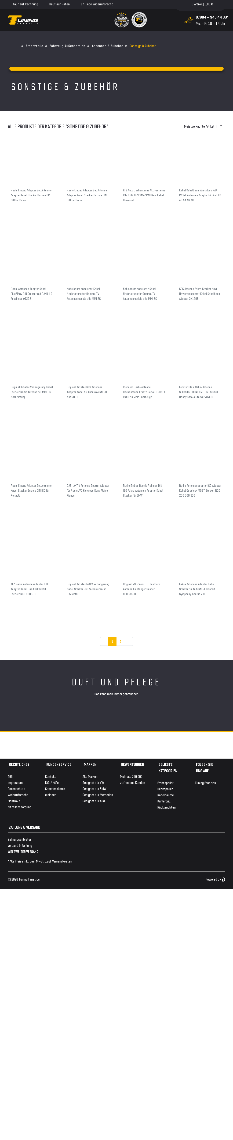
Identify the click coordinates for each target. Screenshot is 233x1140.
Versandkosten (62, 861)
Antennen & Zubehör (107, 45)
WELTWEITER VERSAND (23, 851)
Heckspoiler (165, 789)
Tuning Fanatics (205, 782)
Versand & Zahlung (20, 845)
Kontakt (50, 776)
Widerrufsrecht (18, 794)
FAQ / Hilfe (52, 782)
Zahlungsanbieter (19, 839)
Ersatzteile (34, 45)
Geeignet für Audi (94, 800)
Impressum (15, 782)
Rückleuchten (166, 807)
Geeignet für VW (93, 782)
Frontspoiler (165, 782)
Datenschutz (16, 788)
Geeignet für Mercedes (98, 794)
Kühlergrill (163, 801)
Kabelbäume (165, 795)
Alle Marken (90, 776)
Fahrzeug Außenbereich (67, 45)
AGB (10, 776)
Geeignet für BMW (94, 788)
